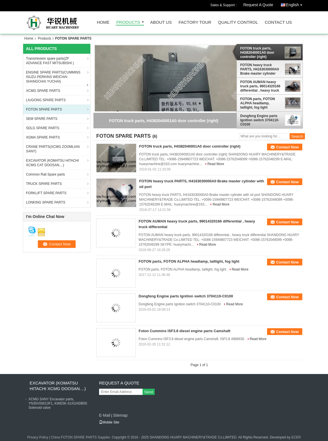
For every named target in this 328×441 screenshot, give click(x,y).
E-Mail (104, 415)
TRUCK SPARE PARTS (44, 184)
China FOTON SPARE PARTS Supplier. (81, 437)
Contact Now (287, 147)
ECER (296, 437)
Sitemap (120, 415)
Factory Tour (194, 22)
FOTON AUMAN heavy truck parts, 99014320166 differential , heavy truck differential (260, 86)
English (295, 4)
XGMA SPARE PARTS (43, 137)
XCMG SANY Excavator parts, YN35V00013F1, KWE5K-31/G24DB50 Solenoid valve (58, 403)
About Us (161, 22)
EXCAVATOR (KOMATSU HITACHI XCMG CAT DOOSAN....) (52, 163)
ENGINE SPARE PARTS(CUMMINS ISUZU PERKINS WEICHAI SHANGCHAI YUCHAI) (53, 76)
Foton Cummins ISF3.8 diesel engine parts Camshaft (184, 331)
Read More (215, 164)
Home (103, 22)
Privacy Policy (37, 437)
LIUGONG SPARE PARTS (46, 100)
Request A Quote (258, 5)
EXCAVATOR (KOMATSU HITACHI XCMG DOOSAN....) (58, 386)
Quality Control (238, 22)
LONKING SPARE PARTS (45, 202)
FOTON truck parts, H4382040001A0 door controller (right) (257, 52)
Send (148, 392)
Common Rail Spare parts (45, 174)
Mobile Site (109, 422)
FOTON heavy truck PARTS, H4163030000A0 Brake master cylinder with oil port (259, 69)
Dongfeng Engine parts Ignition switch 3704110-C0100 (259, 120)
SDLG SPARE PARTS (42, 128)
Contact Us (278, 22)
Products (128, 22)
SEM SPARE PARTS (41, 119)
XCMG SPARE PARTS (43, 91)
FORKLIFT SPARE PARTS (46, 193)
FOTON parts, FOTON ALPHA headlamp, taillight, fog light (257, 103)
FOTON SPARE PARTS (44, 109)
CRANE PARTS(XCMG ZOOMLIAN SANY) (53, 149)
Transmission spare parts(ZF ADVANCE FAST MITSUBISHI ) (50, 61)
